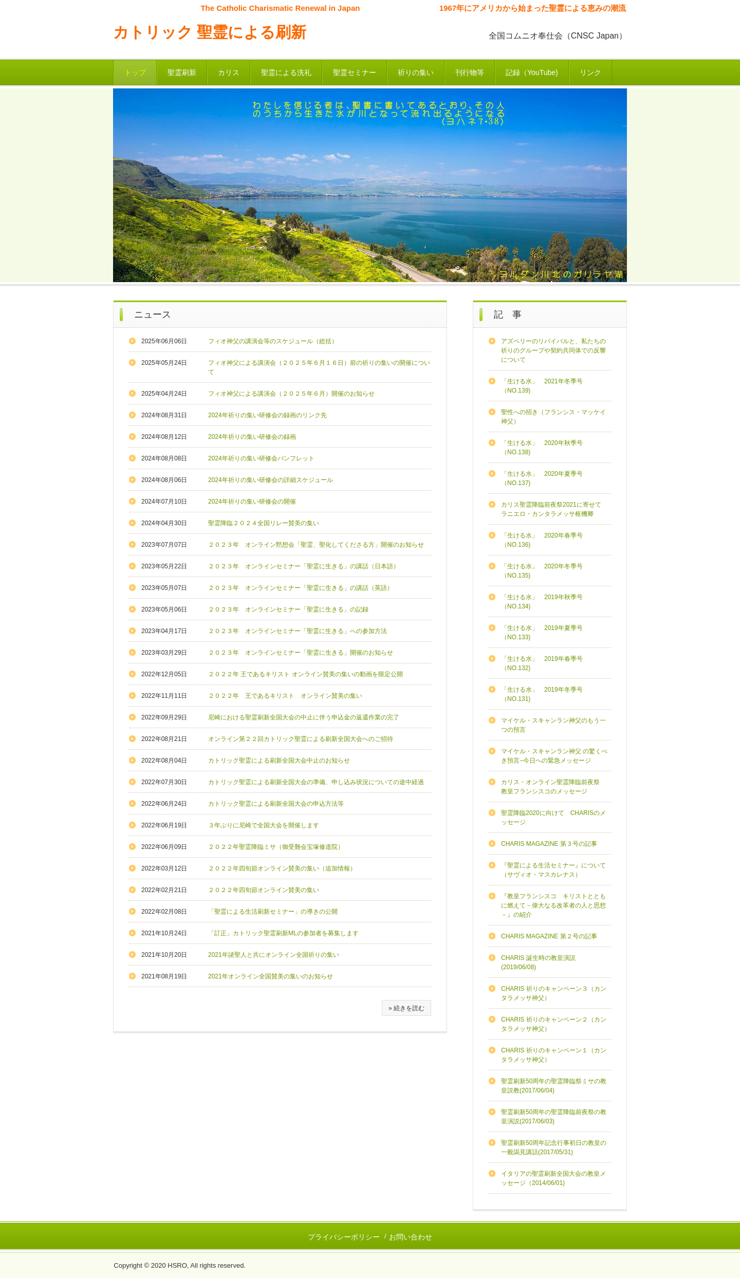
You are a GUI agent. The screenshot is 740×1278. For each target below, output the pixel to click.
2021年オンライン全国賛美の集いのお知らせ (270, 976)
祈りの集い (416, 72)
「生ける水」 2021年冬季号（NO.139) (542, 386)
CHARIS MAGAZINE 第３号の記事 (549, 843)
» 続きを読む (406, 1008)
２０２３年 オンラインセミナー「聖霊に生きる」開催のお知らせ (300, 652)
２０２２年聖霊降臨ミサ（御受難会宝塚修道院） (276, 846)
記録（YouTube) (532, 72)
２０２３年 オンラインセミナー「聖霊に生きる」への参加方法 (297, 631)
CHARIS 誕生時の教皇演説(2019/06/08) (538, 962)
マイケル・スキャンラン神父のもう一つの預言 (553, 725)
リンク (590, 72)
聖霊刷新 (182, 72)
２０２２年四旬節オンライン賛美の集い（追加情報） (282, 868)
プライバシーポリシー (344, 1236)
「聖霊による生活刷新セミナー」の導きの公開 (273, 911)
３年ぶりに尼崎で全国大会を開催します (263, 825)
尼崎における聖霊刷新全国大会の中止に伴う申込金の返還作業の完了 (303, 717)
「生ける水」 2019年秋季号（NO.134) (542, 602)
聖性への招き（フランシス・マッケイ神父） (553, 417)
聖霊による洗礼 (286, 72)
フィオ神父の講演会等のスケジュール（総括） (273, 341)
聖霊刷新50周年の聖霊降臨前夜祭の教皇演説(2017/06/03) (553, 1116)
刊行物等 (469, 72)
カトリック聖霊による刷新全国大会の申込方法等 (276, 803)
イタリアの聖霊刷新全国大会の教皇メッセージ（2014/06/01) (553, 1178)
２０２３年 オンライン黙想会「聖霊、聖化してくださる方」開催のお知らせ (316, 544)
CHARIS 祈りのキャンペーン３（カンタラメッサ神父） (553, 993)
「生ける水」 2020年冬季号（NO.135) (542, 571)
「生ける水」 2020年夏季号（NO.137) (542, 478)
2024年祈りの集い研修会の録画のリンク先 (267, 415)
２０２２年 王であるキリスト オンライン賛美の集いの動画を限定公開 (305, 674)
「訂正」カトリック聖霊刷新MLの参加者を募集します (283, 933)
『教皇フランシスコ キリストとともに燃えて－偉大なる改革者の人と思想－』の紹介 (553, 905)
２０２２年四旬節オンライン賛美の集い (263, 890)
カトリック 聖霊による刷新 (209, 32)
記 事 (508, 314)
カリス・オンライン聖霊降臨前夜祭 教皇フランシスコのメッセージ (553, 787)
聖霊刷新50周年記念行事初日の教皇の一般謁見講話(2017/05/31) (553, 1147)
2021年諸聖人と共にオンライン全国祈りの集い (273, 954)
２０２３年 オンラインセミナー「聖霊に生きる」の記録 (288, 609)
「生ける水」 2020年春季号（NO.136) (542, 540)
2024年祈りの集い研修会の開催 (252, 501)
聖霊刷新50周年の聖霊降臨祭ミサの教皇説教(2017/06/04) (553, 1086)
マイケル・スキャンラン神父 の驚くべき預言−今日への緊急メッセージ (554, 756)
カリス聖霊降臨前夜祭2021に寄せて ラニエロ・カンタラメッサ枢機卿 (556, 509)
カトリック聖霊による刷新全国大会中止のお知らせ (279, 760)
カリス (228, 72)
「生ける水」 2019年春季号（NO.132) (542, 663)
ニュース (152, 314)
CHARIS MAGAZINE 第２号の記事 (549, 936)
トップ (135, 72)
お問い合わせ (410, 1236)
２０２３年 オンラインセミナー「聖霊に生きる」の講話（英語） (300, 587)
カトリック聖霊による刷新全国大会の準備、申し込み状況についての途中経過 (316, 782)
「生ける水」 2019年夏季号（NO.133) (542, 632)
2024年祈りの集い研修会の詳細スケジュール (270, 480)
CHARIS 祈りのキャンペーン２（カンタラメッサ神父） (553, 1024)
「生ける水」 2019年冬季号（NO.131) (542, 694)
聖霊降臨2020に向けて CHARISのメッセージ (553, 817)
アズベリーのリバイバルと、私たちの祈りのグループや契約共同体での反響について (553, 350)
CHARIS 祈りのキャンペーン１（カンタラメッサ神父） (553, 1055)
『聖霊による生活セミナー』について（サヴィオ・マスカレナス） (553, 870)
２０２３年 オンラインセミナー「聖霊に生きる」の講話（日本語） (303, 566)
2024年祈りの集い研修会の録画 (252, 436)
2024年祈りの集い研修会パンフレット (261, 458)
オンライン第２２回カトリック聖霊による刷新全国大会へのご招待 (300, 739)
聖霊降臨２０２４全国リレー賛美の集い (263, 523)
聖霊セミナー (354, 72)
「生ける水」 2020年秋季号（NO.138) (542, 447)
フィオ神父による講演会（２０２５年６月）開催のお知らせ (291, 393)
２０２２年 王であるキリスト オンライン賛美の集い (285, 695)
